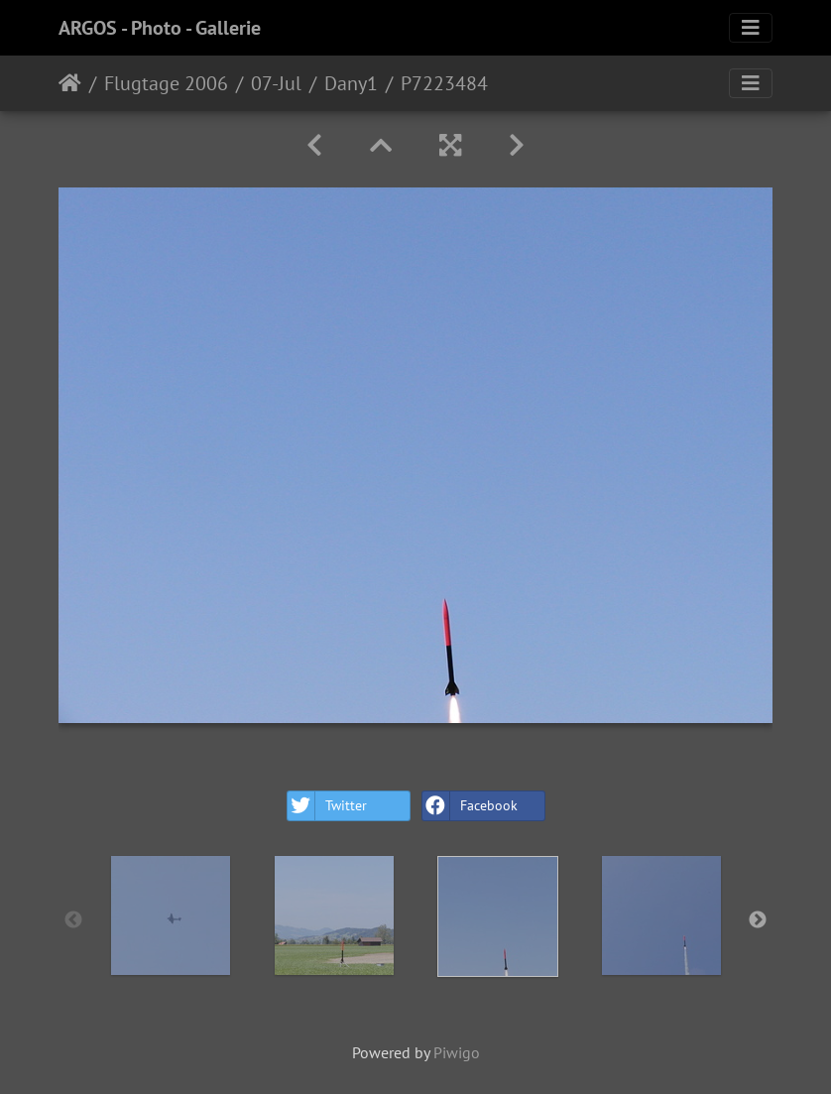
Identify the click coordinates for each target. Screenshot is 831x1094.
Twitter (327, 805)
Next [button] (758, 920)
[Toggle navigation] (750, 28)
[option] (170, 915)
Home (70, 83)
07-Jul (276, 83)
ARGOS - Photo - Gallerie (160, 28)
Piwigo (456, 1052)
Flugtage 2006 (166, 83)
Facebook (470, 805)
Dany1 (351, 83)
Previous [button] (73, 920)
